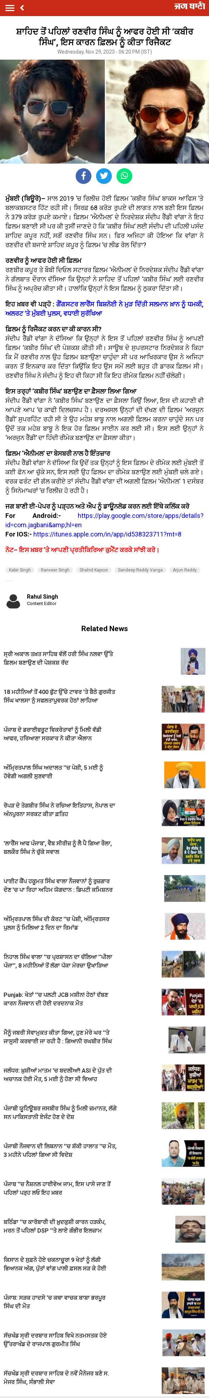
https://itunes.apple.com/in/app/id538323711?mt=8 (107, 534)
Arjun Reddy (185, 570)
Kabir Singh (20, 570)
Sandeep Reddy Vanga (140, 570)
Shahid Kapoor (94, 570)
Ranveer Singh (55, 570)
